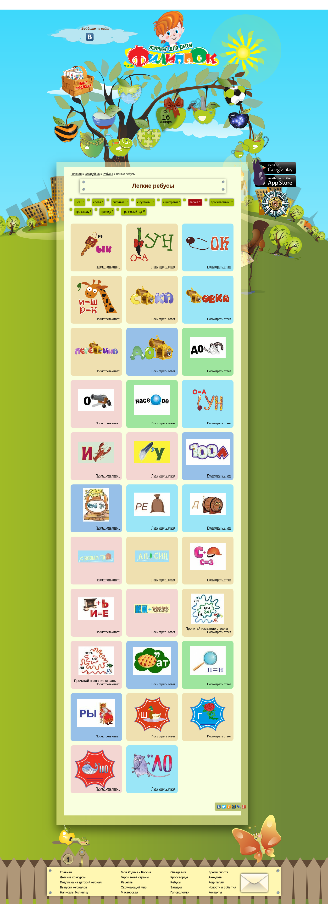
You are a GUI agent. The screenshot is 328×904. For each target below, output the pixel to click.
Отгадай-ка (92, 174)
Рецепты (127, 882)
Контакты (215, 892)
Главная (76, 174)
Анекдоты (215, 877)
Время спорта (218, 872)
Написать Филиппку (74, 892)
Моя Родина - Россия (136, 872)
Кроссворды (179, 877)
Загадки (176, 887)
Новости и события (222, 887)
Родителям (216, 882)
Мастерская (129, 892)
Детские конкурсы (73, 877)
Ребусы (108, 174)
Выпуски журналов (73, 887)
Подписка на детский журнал (81, 882)
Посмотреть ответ (107, 267)
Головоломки (179, 892)
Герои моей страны (135, 877)
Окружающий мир (133, 887)
